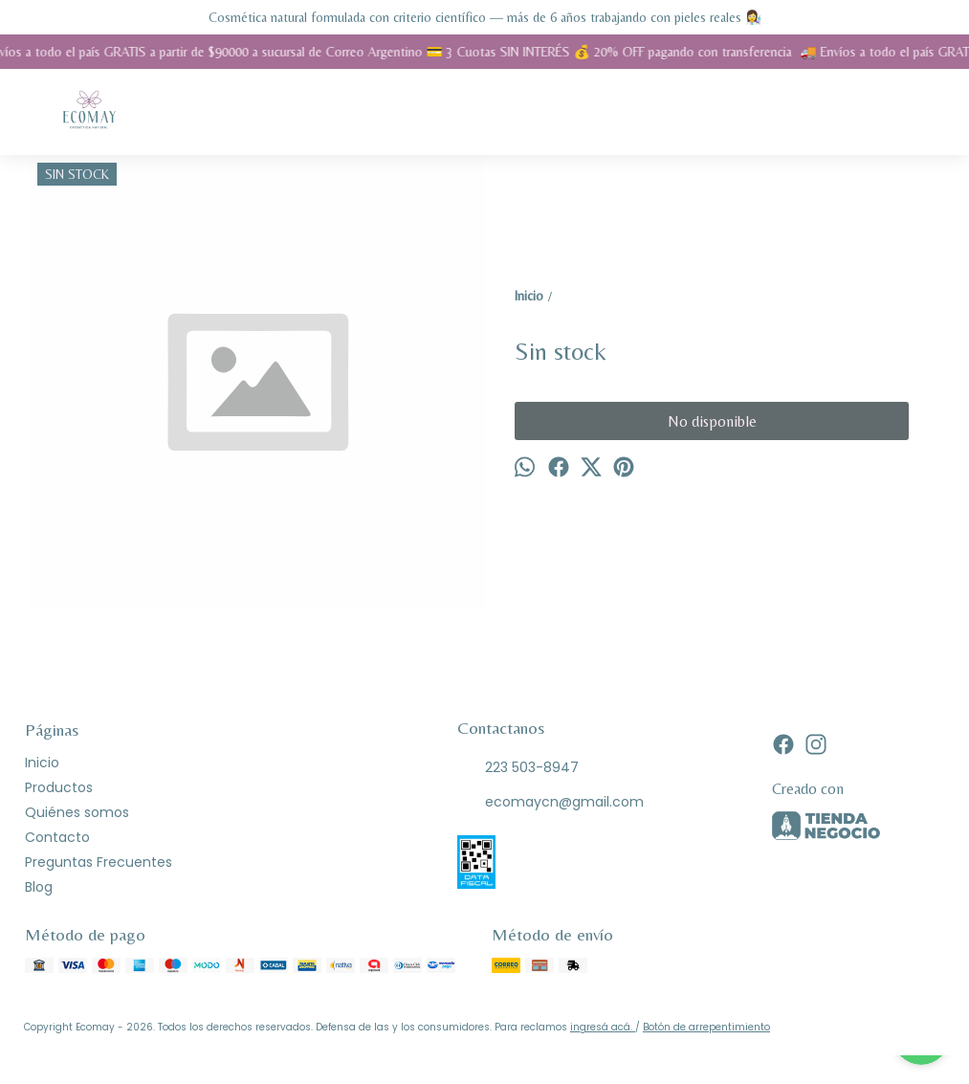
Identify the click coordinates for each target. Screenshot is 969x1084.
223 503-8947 (518, 768)
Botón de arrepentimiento (706, 1027)
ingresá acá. (602, 1027)
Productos (59, 787)
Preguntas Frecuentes (98, 862)
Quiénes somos (77, 812)
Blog (39, 886)
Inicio (42, 762)
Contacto (57, 837)
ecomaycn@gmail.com (550, 802)
